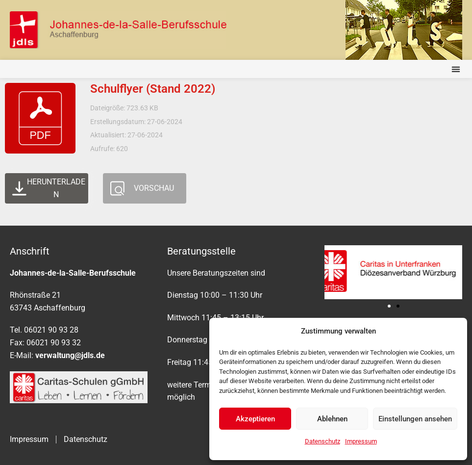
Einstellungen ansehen (415, 418)
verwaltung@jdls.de (70, 355)
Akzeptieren (255, 418)
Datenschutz (322, 441)
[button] (455, 69)
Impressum (361, 441)
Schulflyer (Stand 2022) (152, 89)
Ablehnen (332, 418)
